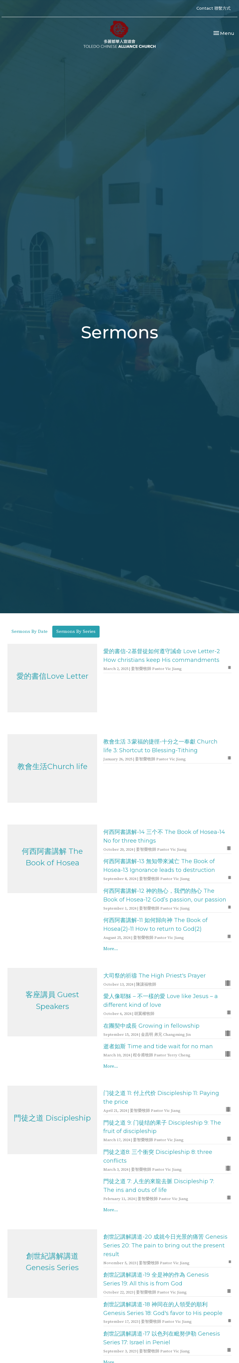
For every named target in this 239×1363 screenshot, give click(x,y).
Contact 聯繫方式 (213, 8)
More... (110, 949)
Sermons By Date (30, 631)
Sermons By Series (76, 631)
